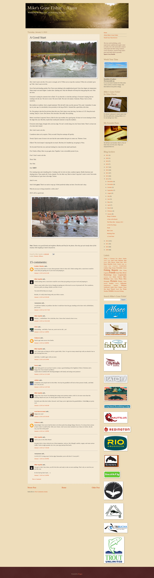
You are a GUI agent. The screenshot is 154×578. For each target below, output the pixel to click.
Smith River (113, 287)
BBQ (109, 262)
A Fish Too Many (111, 225)
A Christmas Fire (113, 258)
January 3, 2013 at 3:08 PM (41, 343)
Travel (113, 289)
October (109, 187)
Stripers (120, 287)
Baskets (105, 262)
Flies (121, 270)
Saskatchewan (107, 285)
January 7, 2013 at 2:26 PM (41, 475)
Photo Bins (122, 279)
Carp (123, 264)
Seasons (116, 285)
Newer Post (32, 488)
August (109, 193)
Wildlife (111, 291)
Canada (119, 264)
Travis (36, 365)
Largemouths (122, 275)
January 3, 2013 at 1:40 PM (41, 332)
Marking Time (111, 233)
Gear (117, 273)
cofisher (36, 380)
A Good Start (110, 236)
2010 (107, 247)
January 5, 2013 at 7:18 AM (41, 448)
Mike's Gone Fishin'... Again (52, 7)
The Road (107, 289)
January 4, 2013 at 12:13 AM (42, 374)
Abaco (120, 258)
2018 (107, 164)
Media (114, 277)
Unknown (37, 338)
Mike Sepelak (38, 279)
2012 (107, 241)
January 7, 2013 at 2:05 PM (41, 458)
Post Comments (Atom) (41, 491)
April (109, 205)
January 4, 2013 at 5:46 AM (41, 405)
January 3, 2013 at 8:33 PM (41, 359)
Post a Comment (36, 479)
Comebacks (115, 266)
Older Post (96, 488)
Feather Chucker (39, 266)
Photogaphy (106, 281)
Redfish (111, 283)
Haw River (122, 273)
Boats (105, 264)
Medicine (119, 277)
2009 (107, 250)
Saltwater (123, 283)
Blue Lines (110, 230)
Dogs (110, 268)
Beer (121, 262)
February (110, 211)
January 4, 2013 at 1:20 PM (41, 431)
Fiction (124, 268)
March (109, 208)
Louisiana (106, 277)
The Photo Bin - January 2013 (115, 222)
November (110, 184)
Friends (36, 256)
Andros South (107, 260)
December (110, 181)
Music (112, 279)
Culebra (106, 268)
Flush (108, 228)
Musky (116, 279)
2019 (107, 161)
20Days (105, 258)
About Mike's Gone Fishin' (111, 35)
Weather (106, 291)
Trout (124, 289)
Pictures (113, 281)
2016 (107, 170)
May (108, 202)
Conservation (122, 266)
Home (64, 488)
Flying (124, 270)
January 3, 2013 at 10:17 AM (42, 310)
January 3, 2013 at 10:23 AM (42, 321)
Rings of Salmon (111, 216)
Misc (124, 277)
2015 (107, 173)
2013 (107, 179)
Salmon (117, 283)
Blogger (80, 574)
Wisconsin (116, 291)
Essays (114, 268)
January (109, 214)
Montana (106, 279)
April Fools (114, 260)
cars (125, 264)
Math (110, 277)
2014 (107, 176)
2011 (107, 244)
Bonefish (110, 264)
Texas (124, 287)
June (108, 199)
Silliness (41, 256)
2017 (107, 167)
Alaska (124, 258)
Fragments (106, 273)
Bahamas (120, 260)
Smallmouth (107, 287)
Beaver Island (115, 262)
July (108, 196)
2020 (107, 158)
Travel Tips (119, 289)
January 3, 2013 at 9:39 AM (41, 297)
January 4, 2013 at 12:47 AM (42, 387)
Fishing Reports (111, 270)
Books (114, 264)
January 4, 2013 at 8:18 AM (41, 416)
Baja (125, 260)
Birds (125, 262)
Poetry (120, 281)
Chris (36, 327)
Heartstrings (108, 275)
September (110, 190)
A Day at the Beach (112, 219)
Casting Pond (107, 266)
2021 (107, 155)
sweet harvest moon (40, 411)
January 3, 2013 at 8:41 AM (41, 273)
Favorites (119, 268)
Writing (121, 291)
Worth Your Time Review (110, 37)
